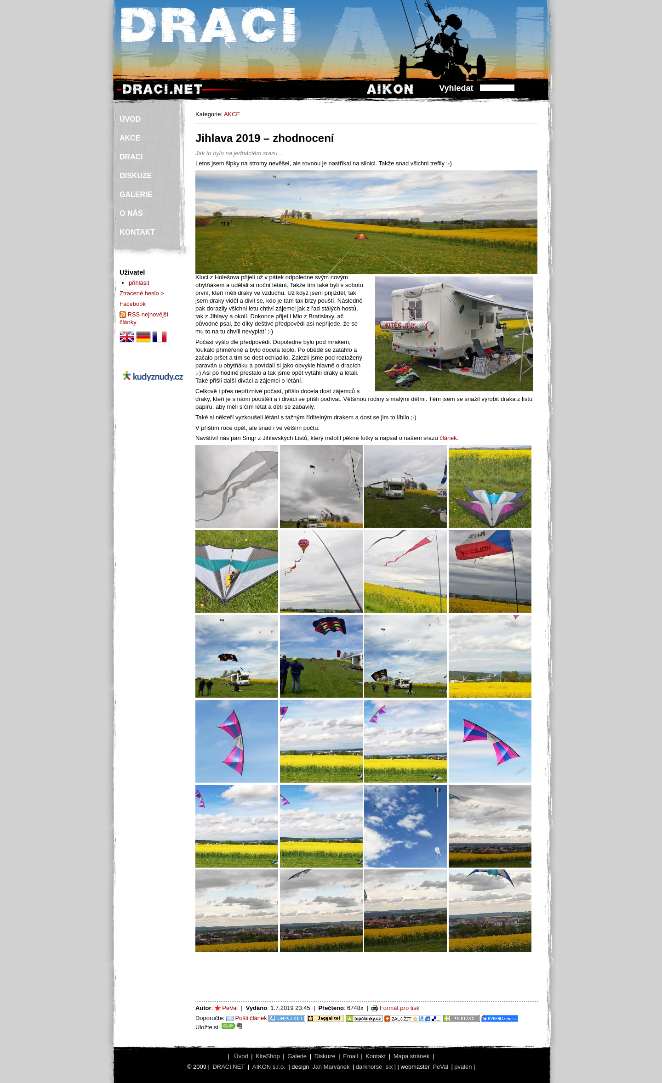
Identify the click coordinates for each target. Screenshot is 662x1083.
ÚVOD (130, 119)
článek (448, 437)
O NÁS (131, 213)
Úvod (241, 1056)
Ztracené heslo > (142, 293)
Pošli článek (251, 1018)
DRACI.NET (228, 1066)
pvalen (463, 1066)
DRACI (131, 157)
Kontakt (375, 1056)
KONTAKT (137, 232)
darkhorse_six (374, 1066)
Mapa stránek (411, 1056)
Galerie (297, 1056)
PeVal (230, 1007)
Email (350, 1056)
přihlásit (139, 282)
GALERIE (136, 194)
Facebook (133, 303)
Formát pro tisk (399, 1007)
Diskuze (325, 1056)
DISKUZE (136, 176)
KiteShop (268, 1056)
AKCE (232, 114)
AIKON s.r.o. (268, 1066)
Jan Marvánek (330, 1066)
